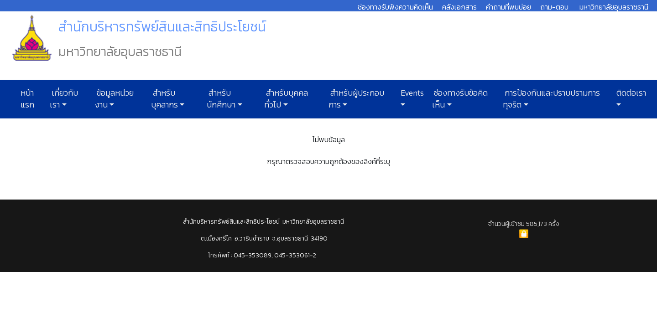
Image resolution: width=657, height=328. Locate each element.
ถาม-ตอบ (554, 6)
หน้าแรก (27, 99)
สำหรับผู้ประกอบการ (356, 99)
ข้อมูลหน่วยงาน (114, 99)
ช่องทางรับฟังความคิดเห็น (395, 6)
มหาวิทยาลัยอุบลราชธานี (614, 6)
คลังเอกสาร (459, 6)
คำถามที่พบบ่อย (508, 6)
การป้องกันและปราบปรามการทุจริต (551, 99)
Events (411, 93)
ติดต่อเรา (630, 93)
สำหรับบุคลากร (164, 99)
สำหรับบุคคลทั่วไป (286, 99)
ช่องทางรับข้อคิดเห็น (460, 99)
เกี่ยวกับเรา (64, 99)
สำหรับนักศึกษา (221, 99)
